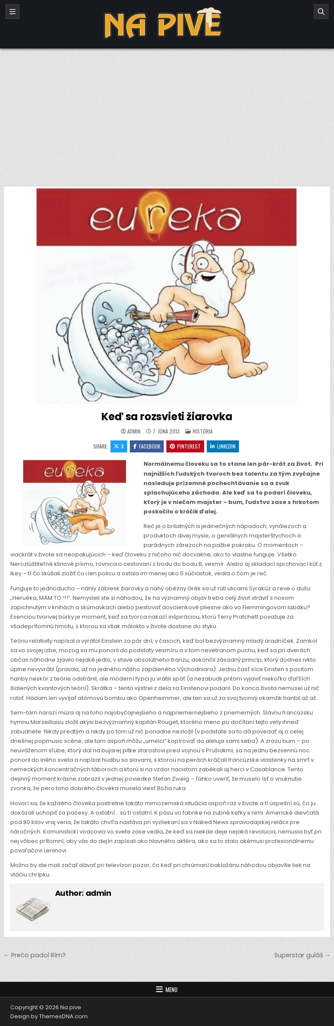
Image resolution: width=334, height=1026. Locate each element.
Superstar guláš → (302, 955)
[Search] (321, 11)
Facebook (146, 446)
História (203, 431)
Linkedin (223, 446)
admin (134, 431)
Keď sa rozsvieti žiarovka (166, 416)
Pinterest (185, 446)
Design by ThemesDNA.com (49, 1016)
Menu (171, 989)
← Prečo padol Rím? (34, 955)
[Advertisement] (167, 113)
